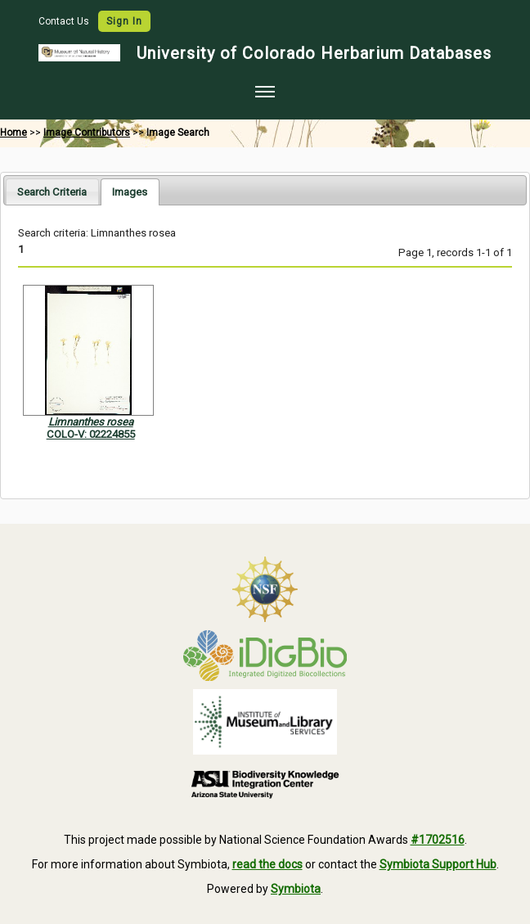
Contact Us (65, 21)
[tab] (52, 191)
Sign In (124, 21)
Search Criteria (52, 192)
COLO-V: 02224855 (91, 434)
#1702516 (438, 839)
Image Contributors (86, 132)
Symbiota (296, 888)
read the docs (267, 864)
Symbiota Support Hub (438, 864)
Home (13, 132)
